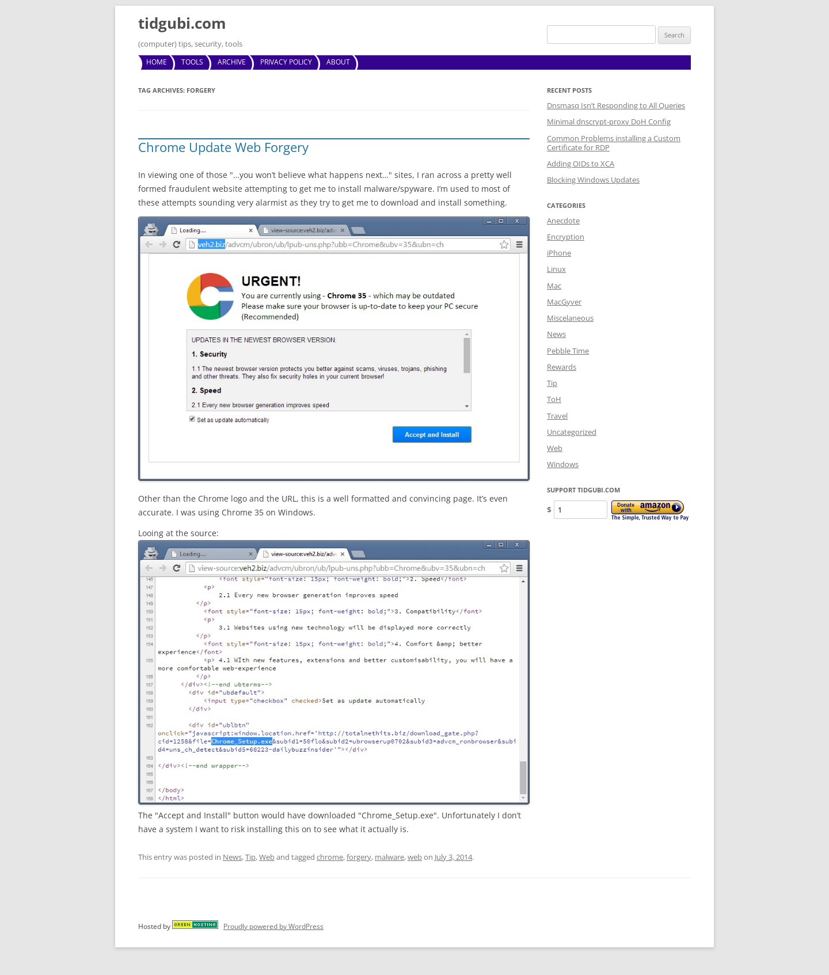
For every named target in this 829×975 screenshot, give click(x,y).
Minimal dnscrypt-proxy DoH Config (609, 121)
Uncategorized (571, 432)
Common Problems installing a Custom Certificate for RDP (613, 143)
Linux (556, 269)
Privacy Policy (286, 62)
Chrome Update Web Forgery (223, 146)
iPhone (559, 253)
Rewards (561, 367)
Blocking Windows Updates (593, 179)
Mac (554, 285)
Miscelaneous (570, 318)
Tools (192, 62)
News (232, 857)
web (415, 857)
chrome (330, 857)
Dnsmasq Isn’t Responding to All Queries (616, 105)
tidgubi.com (182, 23)
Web (267, 857)
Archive (232, 62)
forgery (359, 857)
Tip (250, 857)
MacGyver (564, 302)
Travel (557, 416)
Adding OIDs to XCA (580, 163)
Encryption (565, 237)
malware (389, 857)
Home (156, 62)
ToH (554, 399)
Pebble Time (568, 351)
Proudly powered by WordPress (273, 926)
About (338, 62)
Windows (563, 464)
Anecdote (563, 220)
